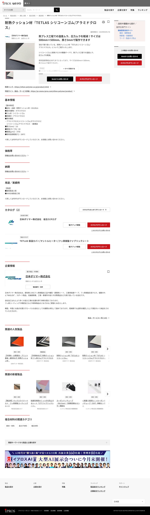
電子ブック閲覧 (74, 225)
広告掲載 (66, 510)
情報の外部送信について (36, 510)
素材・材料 (10, 426)
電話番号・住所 (38, 287)
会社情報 (53, 510)
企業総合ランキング (97, 491)
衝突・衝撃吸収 (125, 33)
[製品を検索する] (57, 10)
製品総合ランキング (97, 486)
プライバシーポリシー (24, 510)
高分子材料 (23, 426)
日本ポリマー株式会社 (20, 36)
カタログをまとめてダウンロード (95, 210)
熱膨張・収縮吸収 (126, 35)
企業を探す (122, 10)
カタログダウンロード (98, 225)
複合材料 (34, 426)
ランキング (143, 10)
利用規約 (46, 510)
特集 (132, 10)
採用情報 (59, 510)
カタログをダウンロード (89, 79)
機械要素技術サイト (125, 30)
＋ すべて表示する (69, 69)
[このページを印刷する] (103, 22)
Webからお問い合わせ (60, 79)
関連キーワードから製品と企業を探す (22, 442)
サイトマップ (124, 486)
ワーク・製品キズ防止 (128, 38)
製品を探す (109, 10)
